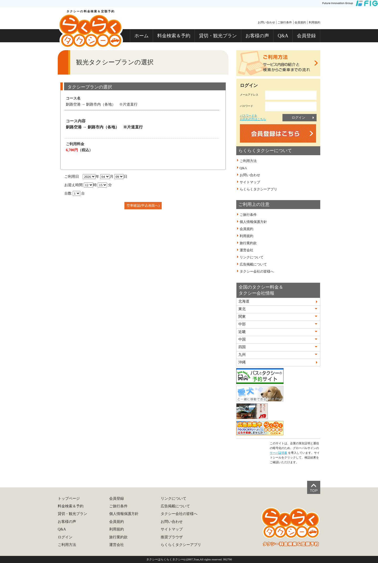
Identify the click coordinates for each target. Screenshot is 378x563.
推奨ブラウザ (172, 537)
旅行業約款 (248, 243)
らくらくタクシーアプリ (258, 189)
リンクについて (252, 257)
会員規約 (300, 22)
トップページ (69, 499)
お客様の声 (257, 35)
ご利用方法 (248, 161)
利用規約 (314, 22)
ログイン (298, 117)
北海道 (243, 301)
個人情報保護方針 (253, 222)
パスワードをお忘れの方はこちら (253, 117)
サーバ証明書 (278, 452)
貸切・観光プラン (218, 35)
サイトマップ (250, 182)
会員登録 (306, 35)
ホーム (141, 35)
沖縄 (242, 362)
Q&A (283, 35)
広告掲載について (253, 264)
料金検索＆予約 (173, 35)
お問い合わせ (266, 22)
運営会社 (246, 250)
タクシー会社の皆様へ (257, 271)
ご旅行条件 (284, 22)
